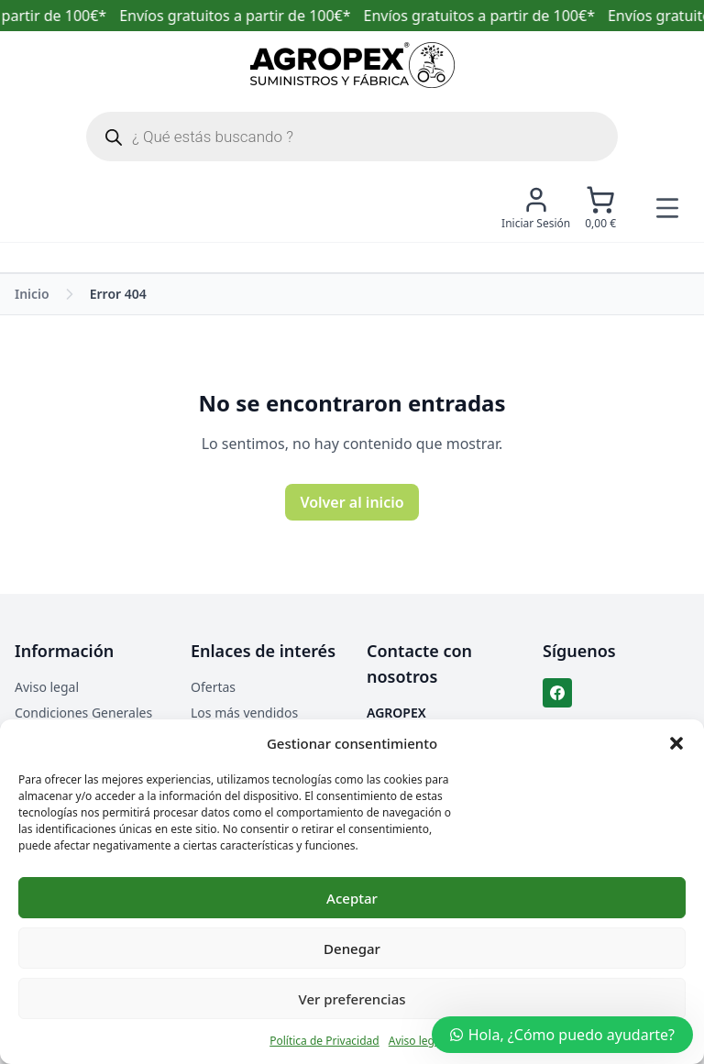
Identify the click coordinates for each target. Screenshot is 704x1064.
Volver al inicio (351, 502)
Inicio (32, 293)
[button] (676, 743)
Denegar (352, 948)
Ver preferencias (351, 999)
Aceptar (352, 898)
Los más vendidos (244, 712)
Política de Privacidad (325, 1040)
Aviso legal (416, 1040)
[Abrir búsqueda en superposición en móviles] (352, 136)
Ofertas (213, 687)
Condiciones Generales (83, 712)
